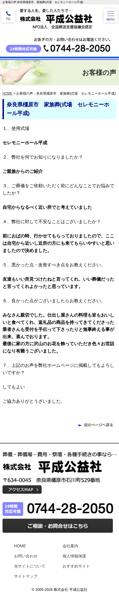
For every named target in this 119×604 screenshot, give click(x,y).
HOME (8, 93)
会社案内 (70, 546)
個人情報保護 (74, 556)
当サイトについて (29, 566)
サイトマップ (25, 576)
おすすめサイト (76, 566)
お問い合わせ (25, 556)
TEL (8, 18)
